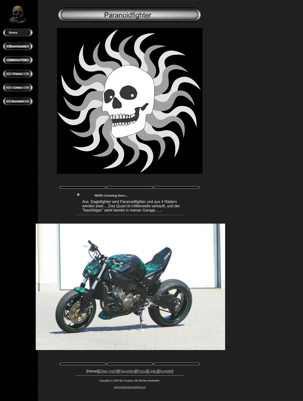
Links (152, 371)
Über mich (108, 371)
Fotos (141, 371)
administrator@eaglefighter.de (130, 387)
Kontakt (165, 371)
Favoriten (127, 371)
